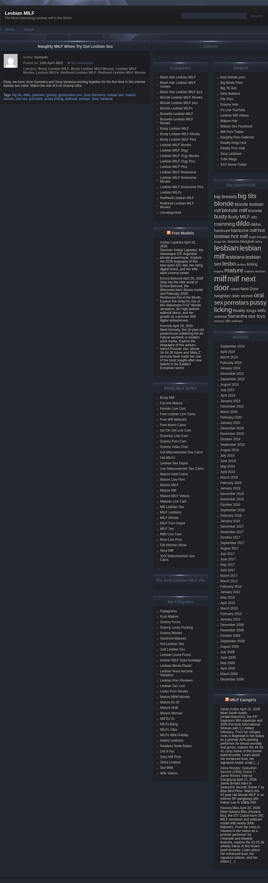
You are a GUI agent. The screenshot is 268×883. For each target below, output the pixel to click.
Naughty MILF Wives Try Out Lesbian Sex (75, 46)
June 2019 (228, 461)
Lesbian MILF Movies (175, 145)
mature (233, 270)
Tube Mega (229, 159)
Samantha (237, 316)
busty (220, 216)
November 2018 (232, 499)
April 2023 (228, 395)
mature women (254, 271)
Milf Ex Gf (167, 719)
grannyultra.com (70, 95)
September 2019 (233, 445)
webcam (237, 321)
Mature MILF (169, 485)
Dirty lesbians (230, 94)
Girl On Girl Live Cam (175, 430)
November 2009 (232, 630)
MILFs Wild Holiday (174, 735)
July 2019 (227, 455)
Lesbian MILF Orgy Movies (179, 156)
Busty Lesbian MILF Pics (178, 139)
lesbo (229, 263)
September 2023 (233, 379)
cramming (224, 224)
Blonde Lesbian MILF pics (179, 103)
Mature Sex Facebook (236, 126)
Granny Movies (171, 633)
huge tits (220, 241)
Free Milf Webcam (173, 419)
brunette (255, 211)
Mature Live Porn (172, 479)
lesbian (226, 247)
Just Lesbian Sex (172, 649)
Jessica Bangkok (240, 241)
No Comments (82, 63)
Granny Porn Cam (173, 441)
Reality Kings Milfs (249, 310)
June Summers (95, 95)
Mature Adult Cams (174, 474)
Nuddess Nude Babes (176, 746)
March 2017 (229, 576)
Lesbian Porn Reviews (176, 680)
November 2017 (232, 532)
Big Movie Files (232, 83)
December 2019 (232, 428)
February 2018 (231, 516)
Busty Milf (167, 398)
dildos (256, 224)
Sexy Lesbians (231, 154)
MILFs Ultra (168, 730)
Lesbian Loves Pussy (175, 655)
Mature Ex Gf (170, 702)
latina (258, 241)
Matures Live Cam (173, 501)
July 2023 (227, 390)
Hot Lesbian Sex (172, 644)
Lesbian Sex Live (172, 686)
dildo (26, 95)
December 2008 (232, 679)
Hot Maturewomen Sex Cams (181, 452)
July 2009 (227, 652)
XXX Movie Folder (234, 165)
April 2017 (228, 570)
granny (51, 95)
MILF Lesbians (171, 512)
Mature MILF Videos (175, 496)
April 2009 (228, 668)
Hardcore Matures (173, 638)
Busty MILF (239, 217)
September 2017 (233, 543)
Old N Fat (167, 751)
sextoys (84, 99)
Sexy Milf (167, 550)
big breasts (225, 196)
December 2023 (232, 374)
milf (220, 278)
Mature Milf (168, 490)
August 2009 (230, 647)
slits (228, 321)
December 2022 (232, 406)
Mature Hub (229, 121)
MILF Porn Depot (172, 523)
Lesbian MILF (20, 13)
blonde (224, 203)
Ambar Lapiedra (171, 242)
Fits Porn (227, 99)
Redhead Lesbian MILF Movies (122, 73)
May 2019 (228, 466)
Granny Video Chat (174, 447)
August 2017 (230, 548)
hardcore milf (244, 230)
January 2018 (230, 521)
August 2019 (230, 450)
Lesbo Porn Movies (174, 691)
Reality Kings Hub (233, 143)
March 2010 (229, 608)
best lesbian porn (233, 77)
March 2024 (229, 357)
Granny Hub (229, 104)
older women (242, 296)
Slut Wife (166, 768)
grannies (38, 95)
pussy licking (53, 99)
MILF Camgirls (243, 700)
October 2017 (230, 537)
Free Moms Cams (173, 425)
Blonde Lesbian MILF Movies (181, 97)
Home (9, 29)
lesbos (241, 264)
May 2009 (228, 663)
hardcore (222, 230)
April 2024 (228, 352)
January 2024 (230, 368)
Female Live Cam (173, 409)
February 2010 (231, 614)
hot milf (239, 236)
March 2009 (229, 674)
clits (254, 217)
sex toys (256, 316)
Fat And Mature (171, 403)
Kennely (166, 326)
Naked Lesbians (172, 740)
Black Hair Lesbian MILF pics (181, 92)
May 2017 (228, 565)
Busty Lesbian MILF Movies (92, 69)
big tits (17, 95)
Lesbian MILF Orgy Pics (177, 161)
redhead (71, 99)
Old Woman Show (173, 545)
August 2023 (230, 385)
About (29, 29)
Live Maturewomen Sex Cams (182, 469)
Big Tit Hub (229, 88)
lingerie (219, 271)
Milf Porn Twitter (232, 132)
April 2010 (228, 603)
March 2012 (229, 581)
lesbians (235, 257)
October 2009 (230, 636)
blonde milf (234, 210)
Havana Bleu (230, 808)
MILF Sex (167, 529)
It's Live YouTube (233, 110)
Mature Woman (171, 713)
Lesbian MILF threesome (178, 172)
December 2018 (232, 494)
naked (234, 289)
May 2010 (228, 597)
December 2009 (232, 625)
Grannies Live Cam (174, 436)
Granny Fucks (170, 622)
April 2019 (228, 472)
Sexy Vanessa (102, 99)
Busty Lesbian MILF (53, 69)
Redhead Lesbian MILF (78, 73)
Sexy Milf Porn (170, 757)
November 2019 (232, 434)
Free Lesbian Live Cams (178, 414)
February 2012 (231, 586)
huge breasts (258, 237)
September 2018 (233, 510)
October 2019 (230, 439)
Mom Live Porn (171, 540)
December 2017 (232, 526)
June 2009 (228, 657)
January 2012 (230, 592)
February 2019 (231, 483)
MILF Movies (169, 518)
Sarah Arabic (230, 709)
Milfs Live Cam (171, 534)
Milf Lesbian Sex (172, 507)
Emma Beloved (171, 278)
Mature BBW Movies (175, 697)
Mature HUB (169, 708)
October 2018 (230, 505)
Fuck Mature (169, 617)
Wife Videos (169, 773)
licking (252, 264)
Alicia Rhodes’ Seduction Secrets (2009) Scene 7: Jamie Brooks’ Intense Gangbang (239, 773)
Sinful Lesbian (170, 762)
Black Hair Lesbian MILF (178, 77)
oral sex (21, 99)
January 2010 (230, 619)
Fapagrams (168, 611)
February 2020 (231, 417)
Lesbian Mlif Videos (235, 115)
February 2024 (231, 363)
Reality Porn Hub (233, 148)
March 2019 (229, 477)
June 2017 (228, 559)
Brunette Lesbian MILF (176, 114)
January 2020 (230, 423)
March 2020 (229, 412)
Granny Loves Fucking (176, 627)
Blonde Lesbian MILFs (176, 108)
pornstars (36, 99)
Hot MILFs (167, 458)
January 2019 (230, 488)
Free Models (183, 233)
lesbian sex (115, 95)
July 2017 (227, 554)
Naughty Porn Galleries (237, 137)
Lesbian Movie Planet (176, 666)
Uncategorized (170, 213)
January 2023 (230, 401)
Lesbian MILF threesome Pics (182, 187)
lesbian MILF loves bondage (180, 660)
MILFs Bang (169, 724)
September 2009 (233, 641)
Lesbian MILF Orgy (174, 150)
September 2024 (233, 346)
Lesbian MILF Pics (173, 167)
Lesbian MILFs (47, 73)
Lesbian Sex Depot (174, 463)
